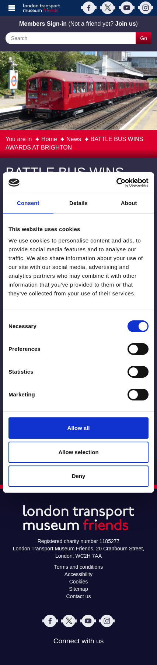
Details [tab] (78, 203)
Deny (79, 476)
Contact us (78, 596)
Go (143, 38)
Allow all (78, 428)
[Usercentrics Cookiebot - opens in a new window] (116, 182)
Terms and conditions (78, 567)
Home (49, 139)
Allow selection (78, 452)
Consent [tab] (28, 203)
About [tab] (129, 203)
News (73, 139)
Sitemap (78, 589)
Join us (125, 24)
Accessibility (78, 574)
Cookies (78, 582)
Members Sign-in (43, 24)
